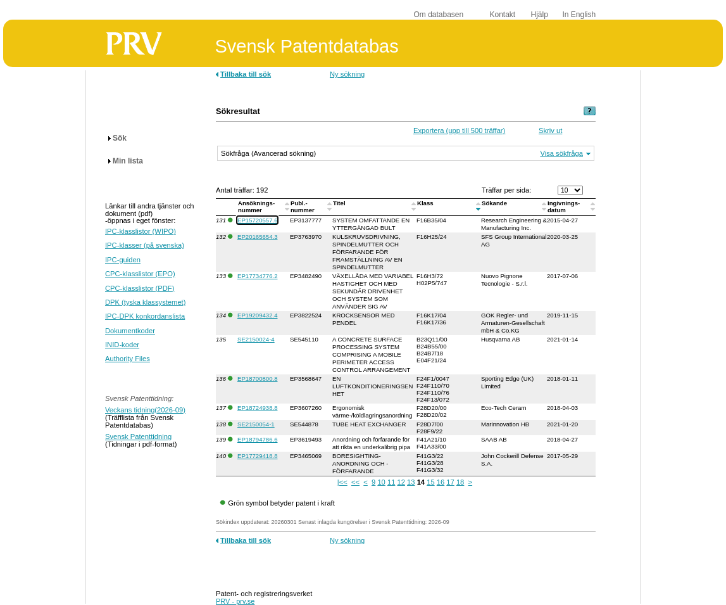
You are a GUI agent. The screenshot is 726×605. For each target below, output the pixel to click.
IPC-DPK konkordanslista (145, 316)
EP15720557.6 (257, 220)
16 (440, 482)
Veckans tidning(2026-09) (145, 410)
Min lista (128, 160)
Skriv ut (550, 130)
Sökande (495, 203)
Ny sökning (347, 74)
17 (450, 482)
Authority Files (127, 358)
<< (355, 482)
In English (579, 14)
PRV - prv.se (235, 601)
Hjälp (539, 14)
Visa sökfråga (561, 153)
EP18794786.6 (257, 439)
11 (391, 482)
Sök (120, 138)
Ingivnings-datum (564, 206)
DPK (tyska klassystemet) (145, 302)
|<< (342, 482)
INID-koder (122, 344)
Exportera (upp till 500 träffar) (459, 130)
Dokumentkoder (130, 330)
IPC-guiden (123, 260)
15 (430, 482)
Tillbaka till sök (245, 74)
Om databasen (439, 14)
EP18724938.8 (257, 407)
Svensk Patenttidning (138, 436)
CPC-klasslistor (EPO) (140, 273)
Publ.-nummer (303, 206)
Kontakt (503, 14)
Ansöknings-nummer (256, 206)
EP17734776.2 (257, 275)
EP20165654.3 (257, 236)
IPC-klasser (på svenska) (144, 245)
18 (460, 482)
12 (401, 482)
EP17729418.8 (257, 455)
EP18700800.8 (257, 378)
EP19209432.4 (257, 315)
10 (381, 482)
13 (411, 482)
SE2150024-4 (256, 339)
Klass (426, 203)
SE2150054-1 (256, 424)
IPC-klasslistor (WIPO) (140, 231)
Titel (340, 203)
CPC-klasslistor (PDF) (139, 288)
